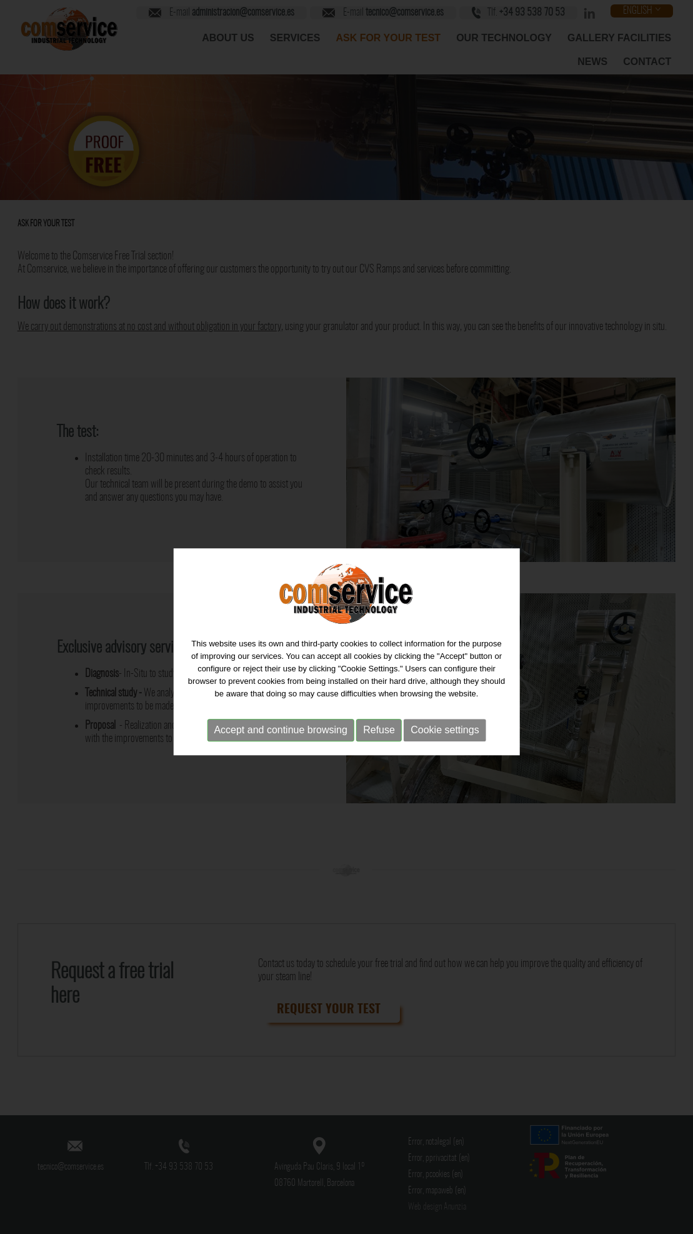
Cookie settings (445, 736)
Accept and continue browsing (280, 736)
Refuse (379, 736)
